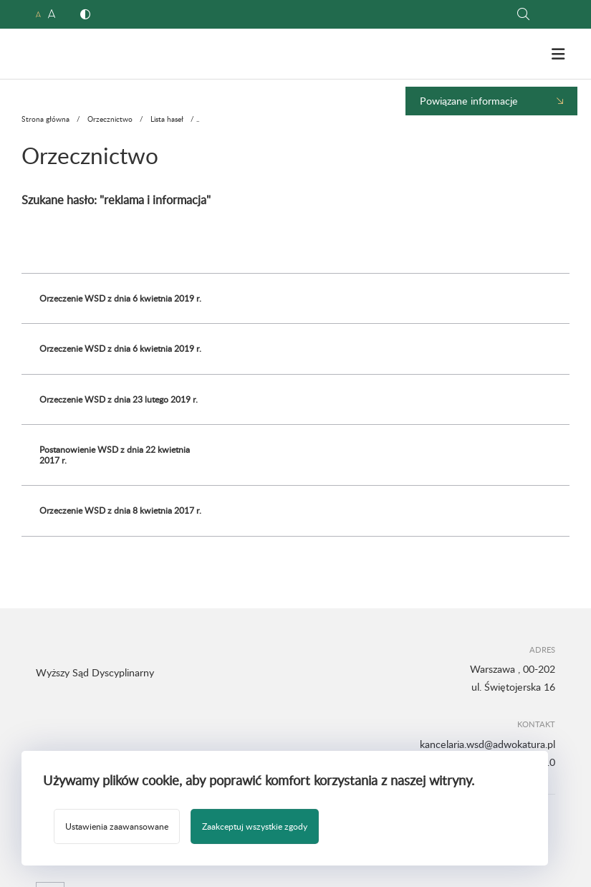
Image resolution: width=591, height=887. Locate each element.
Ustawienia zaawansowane (116, 826)
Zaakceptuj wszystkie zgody (254, 826)
